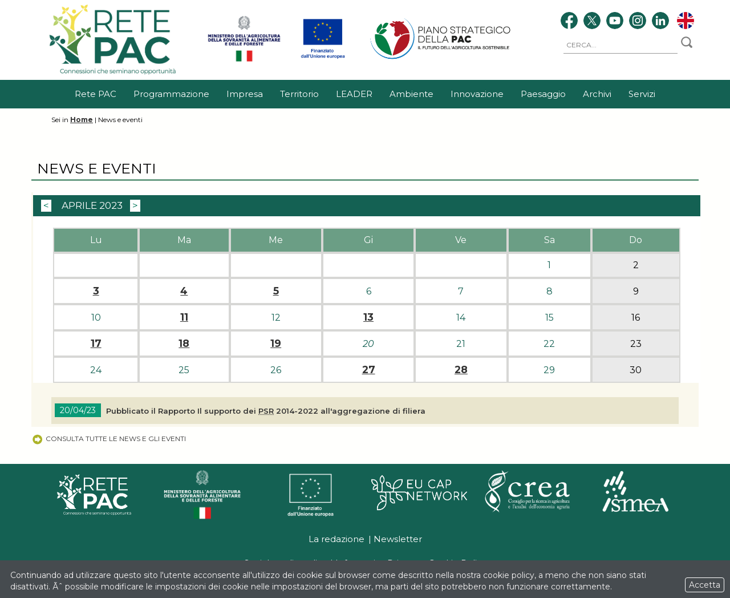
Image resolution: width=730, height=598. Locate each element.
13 (368, 317)
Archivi (597, 93)
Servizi (641, 93)
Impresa (244, 93)
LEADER (354, 93)
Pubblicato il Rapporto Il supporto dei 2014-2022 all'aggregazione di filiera (265, 410)
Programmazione (171, 93)
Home (81, 119)
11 (184, 317)
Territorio (299, 93)
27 (368, 370)
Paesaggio (543, 93)
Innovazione (477, 93)
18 (184, 343)
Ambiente (411, 93)
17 (96, 343)
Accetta (705, 585)
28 (461, 370)
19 (275, 343)
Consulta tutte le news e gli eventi (108, 438)
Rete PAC (95, 93)
